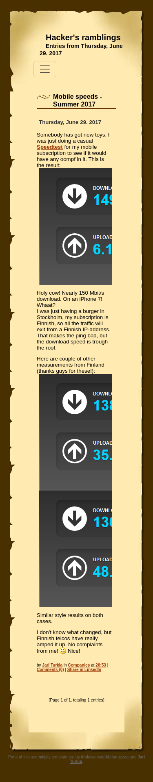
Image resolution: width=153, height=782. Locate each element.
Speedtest (50, 147)
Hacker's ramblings (83, 37)
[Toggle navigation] (44, 69)
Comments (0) (50, 669)
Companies (79, 665)
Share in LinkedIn (84, 669)
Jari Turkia (52, 665)
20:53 (100, 665)
